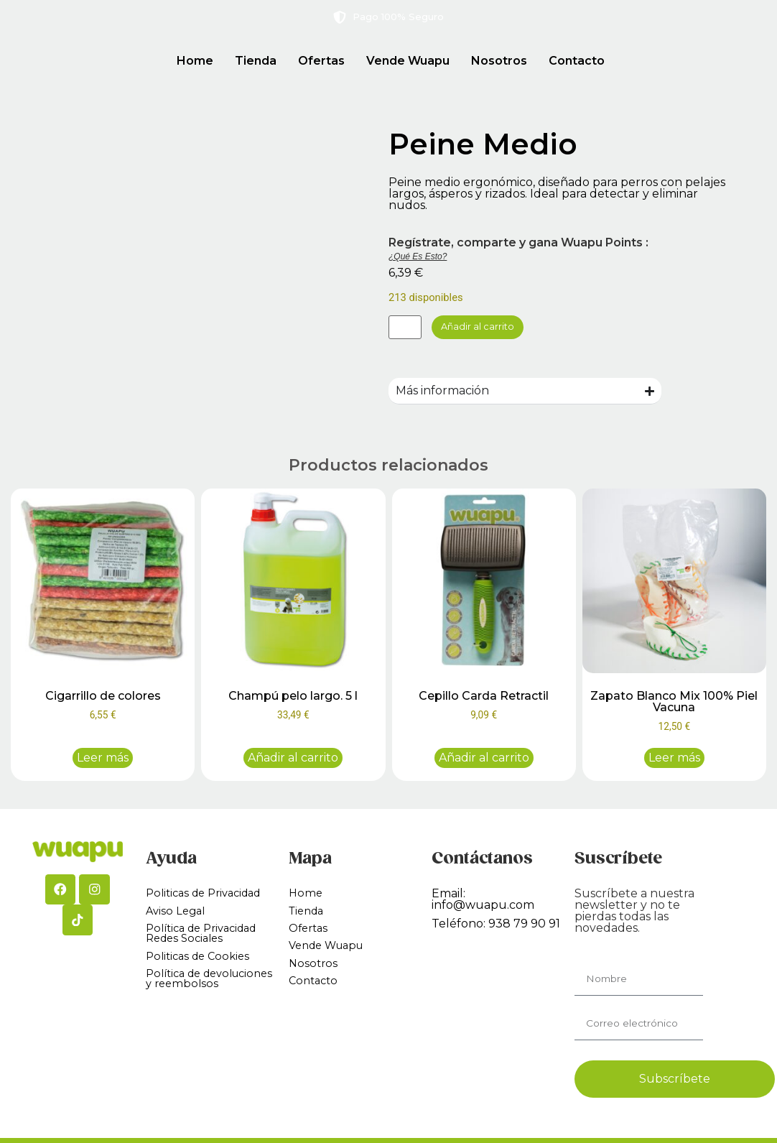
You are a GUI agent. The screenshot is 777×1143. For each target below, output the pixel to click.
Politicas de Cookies (201, 964)
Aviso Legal (177, 915)
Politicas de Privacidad (209, 896)
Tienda (255, 61)
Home (195, 61)
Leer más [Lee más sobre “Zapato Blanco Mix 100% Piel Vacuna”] (674, 760)
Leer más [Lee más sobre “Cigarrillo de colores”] (103, 760)
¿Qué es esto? (417, 256)
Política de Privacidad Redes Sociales (207, 939)
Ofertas (321, 61)
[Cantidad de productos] (409, 328)
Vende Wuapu (408, 61)
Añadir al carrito (497, 329)
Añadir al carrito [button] (293, 760)
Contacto (577, 61)
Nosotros (499, 61)
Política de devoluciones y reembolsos (189, 994)
